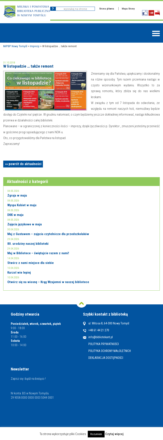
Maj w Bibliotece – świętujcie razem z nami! (38, 253)
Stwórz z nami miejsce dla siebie (30, 263)
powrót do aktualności (25, 164)
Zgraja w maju (17, 195)
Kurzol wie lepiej (19, 272)
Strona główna (106, 8)
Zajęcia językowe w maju (24, 224)
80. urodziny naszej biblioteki (28, 244)
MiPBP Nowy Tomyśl (15, 46)
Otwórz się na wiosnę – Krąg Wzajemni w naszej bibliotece (48, 282)
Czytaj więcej (114, 434)
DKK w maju (15, 215)
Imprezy (34, 46)
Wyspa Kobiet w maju (21, 205)
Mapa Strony (128, 8)
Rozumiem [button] (96, 434)
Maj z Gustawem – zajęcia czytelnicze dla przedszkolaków (48, 234)
